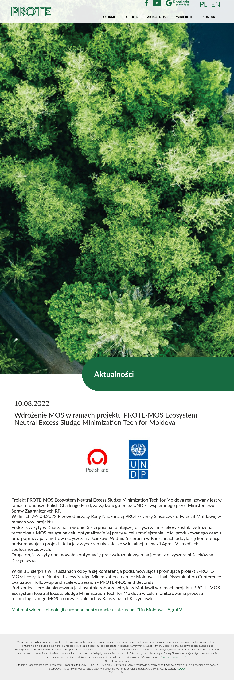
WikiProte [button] (185, 16)
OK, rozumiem (117, 672)
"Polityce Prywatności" (173, 657)
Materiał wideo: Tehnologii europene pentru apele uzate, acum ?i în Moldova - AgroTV (96, 609)
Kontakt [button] (210, 16)
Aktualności (158, 16)
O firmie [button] (111, 16)
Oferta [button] (133, 16)
